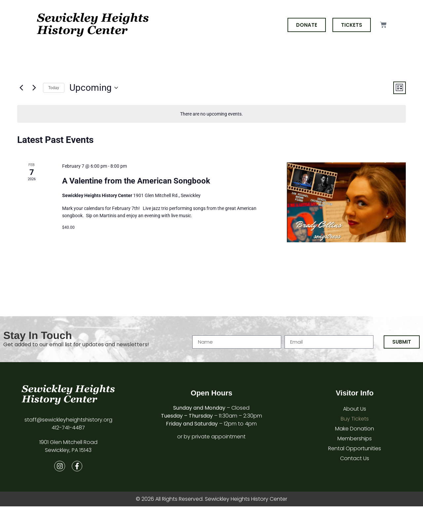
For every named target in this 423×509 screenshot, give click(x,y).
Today (53, 88)
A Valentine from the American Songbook (136, 182)
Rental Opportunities (354, 450)
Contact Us (354, 459)
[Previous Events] (21, 88)
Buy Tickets (355, 420)
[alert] (211, 115)
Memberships (354, 440)
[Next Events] (34, 88)
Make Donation (354, 430)
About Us (354, 410)
